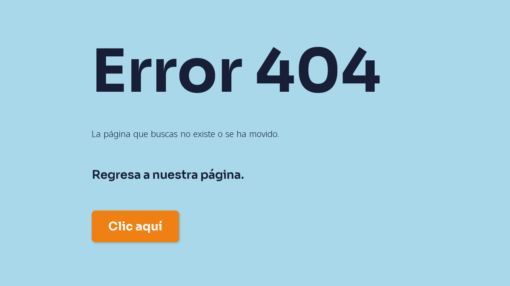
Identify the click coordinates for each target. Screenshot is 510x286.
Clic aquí (135, 226)
